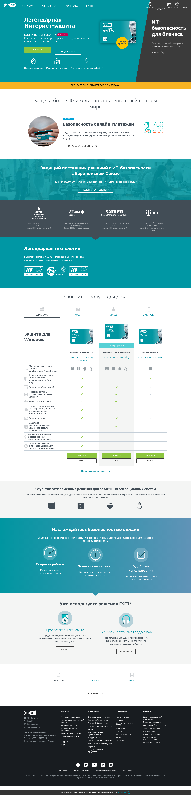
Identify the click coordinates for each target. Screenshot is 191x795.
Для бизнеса (50, 5)
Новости (119, 740)
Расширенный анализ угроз (100, 752)
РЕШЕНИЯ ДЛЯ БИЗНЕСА (95, 196)
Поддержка (73, 5)
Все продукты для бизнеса (99, 726)
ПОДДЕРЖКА (123, 660)
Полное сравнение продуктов (95, 480)
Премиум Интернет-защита (81, 361)
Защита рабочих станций (99, 729)
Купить (37, 54)
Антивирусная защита (70, 734)
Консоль (91, 738)
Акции (118, 746)
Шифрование (94, 746)
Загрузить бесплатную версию (70, 746)
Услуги (63, 754)
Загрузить (81, 464)
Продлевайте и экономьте (68, 637)
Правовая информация (106, 779)
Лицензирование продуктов (95, 760)
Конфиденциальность (81, 779)
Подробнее (68, 54)
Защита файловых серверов (100, 732)
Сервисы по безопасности (154, 734)
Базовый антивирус (150, 361)
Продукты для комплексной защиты (72, 730)
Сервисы (92, 756)
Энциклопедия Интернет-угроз (149, 747)
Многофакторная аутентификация (95, 742)
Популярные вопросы (152, 743)
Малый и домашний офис (72, 742)
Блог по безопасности (125, 743)
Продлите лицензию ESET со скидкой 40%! (95, 88)
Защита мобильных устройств (69, 738)
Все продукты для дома (71, 726)
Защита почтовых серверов (100, 735)
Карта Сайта (127, 779)
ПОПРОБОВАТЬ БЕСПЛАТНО (82, 147)
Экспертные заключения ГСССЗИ (126, 733)
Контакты (120, 750)
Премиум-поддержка (152, 731)
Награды (119, 729)
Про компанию (122, 726)
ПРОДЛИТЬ (68, 656)
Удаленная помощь (151, 737)
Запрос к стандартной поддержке (152, 727)
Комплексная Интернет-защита (116, 361)
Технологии (120, 737)
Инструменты (148, 740)
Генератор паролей (151, 752)
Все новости (95, 702)
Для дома (29, 5)
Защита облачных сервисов (100, 749)
